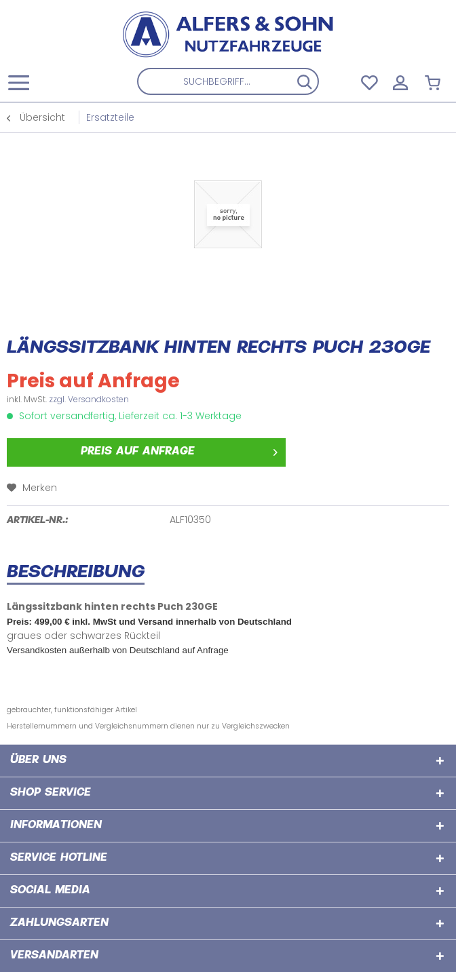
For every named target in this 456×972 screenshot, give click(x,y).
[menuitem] (18, 81)
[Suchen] (304, 81)
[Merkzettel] (367, 81)
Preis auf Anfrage (179, 450)
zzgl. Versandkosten (89, 399)
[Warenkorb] (434, 81)
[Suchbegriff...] (228, 81)
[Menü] (22, 81)
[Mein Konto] (401, 81)
